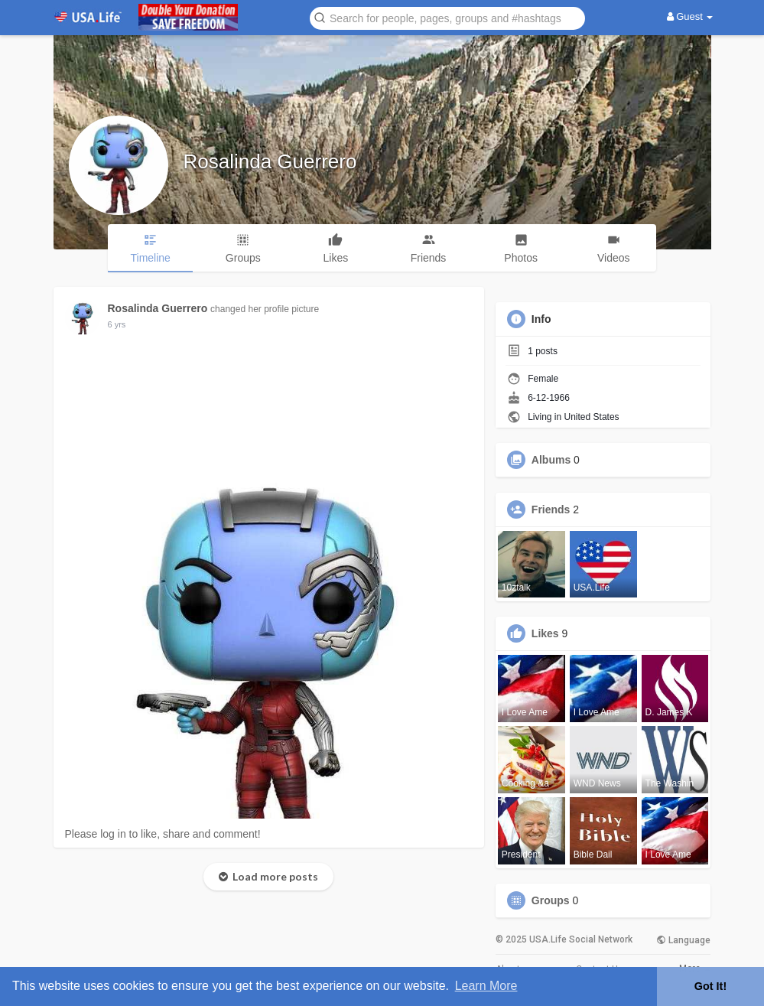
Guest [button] (690, 16)
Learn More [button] (486, 985)
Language (683, 940)
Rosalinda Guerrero (270, 161)
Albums (551, 460)
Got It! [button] (710, 986)
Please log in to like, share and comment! (163, 834)
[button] (447, 17)
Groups (551, 900)
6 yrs (117, 324)
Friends (551, 509)
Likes (545, 633)
